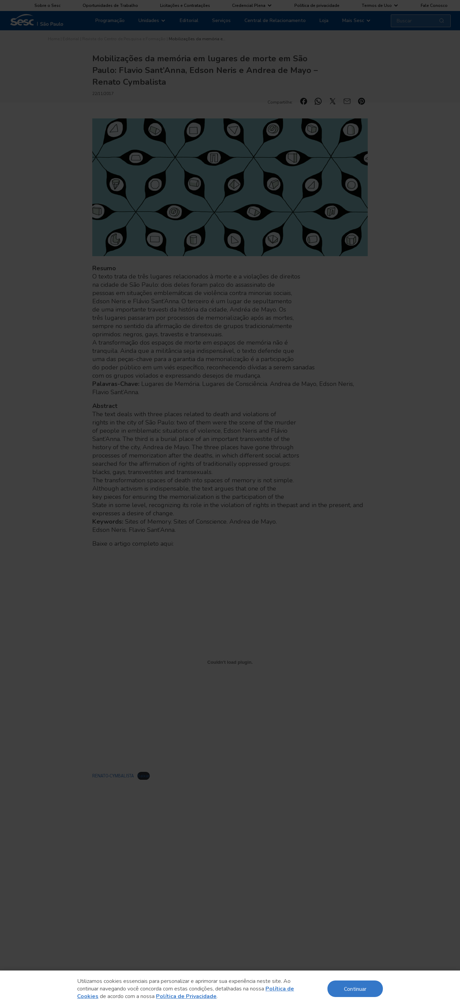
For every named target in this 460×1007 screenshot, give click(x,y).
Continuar (355, 988)
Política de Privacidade (186, 996)
